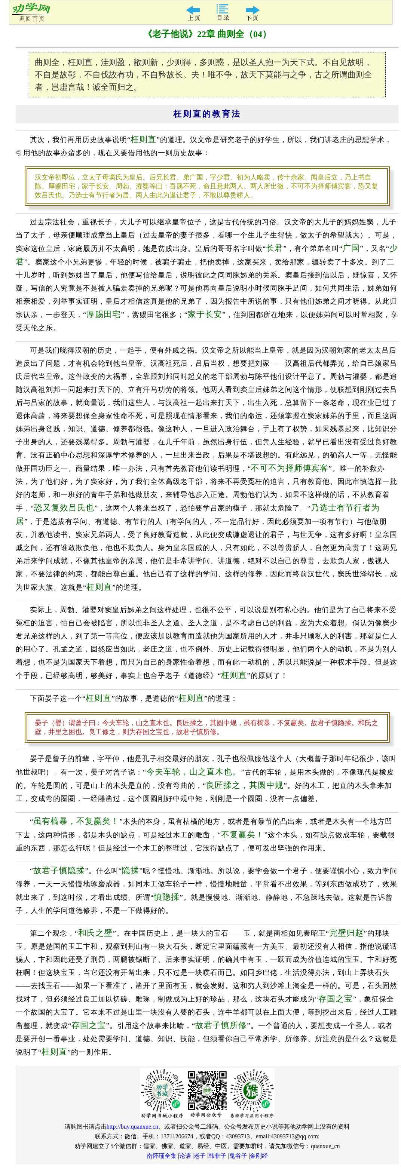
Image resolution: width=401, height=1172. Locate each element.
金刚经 (259, 1156)
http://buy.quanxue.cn (133, 1126)
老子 (200, 1156)
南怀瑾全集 (162, 1156)
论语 (185, 1156)
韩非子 (217, 1156)
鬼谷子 (238, 1156)
